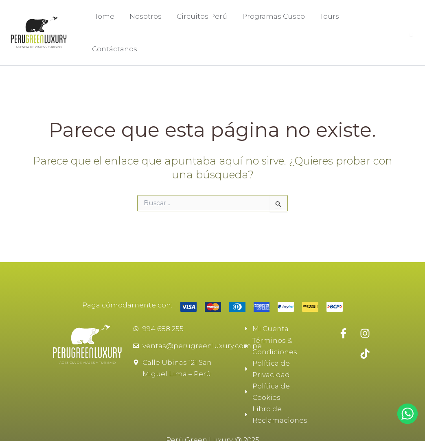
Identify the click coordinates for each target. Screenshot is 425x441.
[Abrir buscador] (411, 27)
